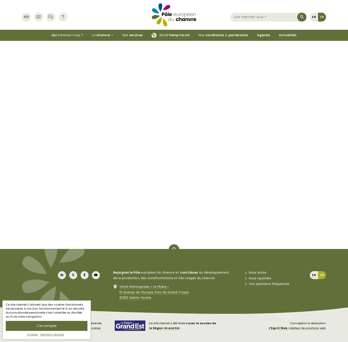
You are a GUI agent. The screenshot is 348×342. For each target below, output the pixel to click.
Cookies (32, 334)
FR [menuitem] (322, 17)
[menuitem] (314, 17)
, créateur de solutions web (297, 328)
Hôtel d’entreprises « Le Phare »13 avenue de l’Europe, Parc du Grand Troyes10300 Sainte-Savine (154, 292)
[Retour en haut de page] (174, 249)
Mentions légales (52, 334)
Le (102, 35)
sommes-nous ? (67, 35)
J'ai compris (46, 325)
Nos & (223, 35)
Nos (133, 35)
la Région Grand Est (164, 328)
